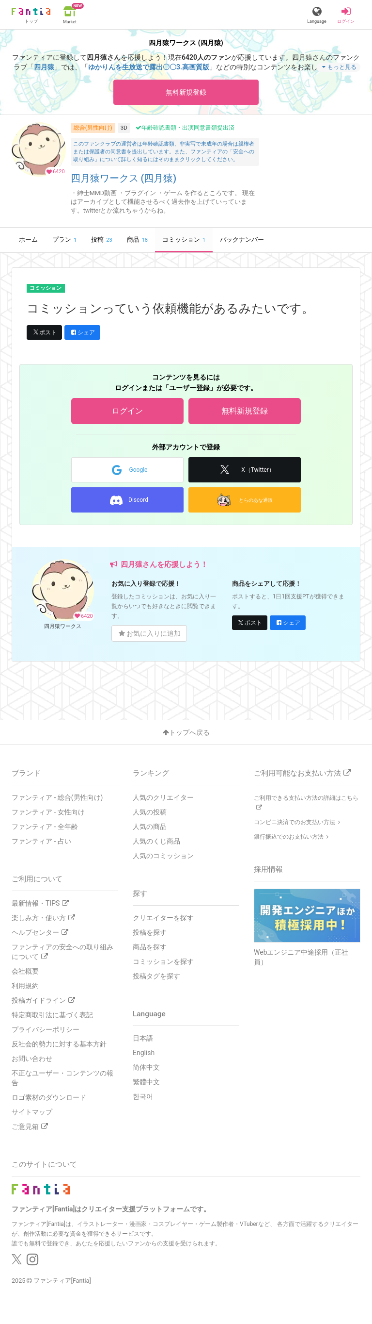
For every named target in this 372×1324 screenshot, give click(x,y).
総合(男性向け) (93, 127)
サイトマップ (32, 1112)
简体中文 (146, 1067)
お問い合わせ (32, 1058)
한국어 (143, 1096)
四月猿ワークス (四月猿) (124, 178)
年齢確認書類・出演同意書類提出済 (185, 127)
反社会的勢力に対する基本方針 (59, 1044)
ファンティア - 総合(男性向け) (57, 797)
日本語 (143, 1038)
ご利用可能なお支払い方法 (302, 773)
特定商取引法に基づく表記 (52, 1015)
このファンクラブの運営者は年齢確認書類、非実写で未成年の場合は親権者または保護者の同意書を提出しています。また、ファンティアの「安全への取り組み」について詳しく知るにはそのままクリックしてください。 (163, 152)
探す (140, 893)
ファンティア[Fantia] (62, 1280)
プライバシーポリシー (45, 1029)
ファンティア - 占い (41, 841)
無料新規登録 (186, 92)
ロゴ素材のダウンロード (49, 1097)
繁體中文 (146, 1082)
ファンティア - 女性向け (48, 812)
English (144, 1053)
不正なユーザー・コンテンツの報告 (62, 1078)
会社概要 (25, 971)
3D (124, 127)
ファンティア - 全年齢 (45, 826)
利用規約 (25, 986)
